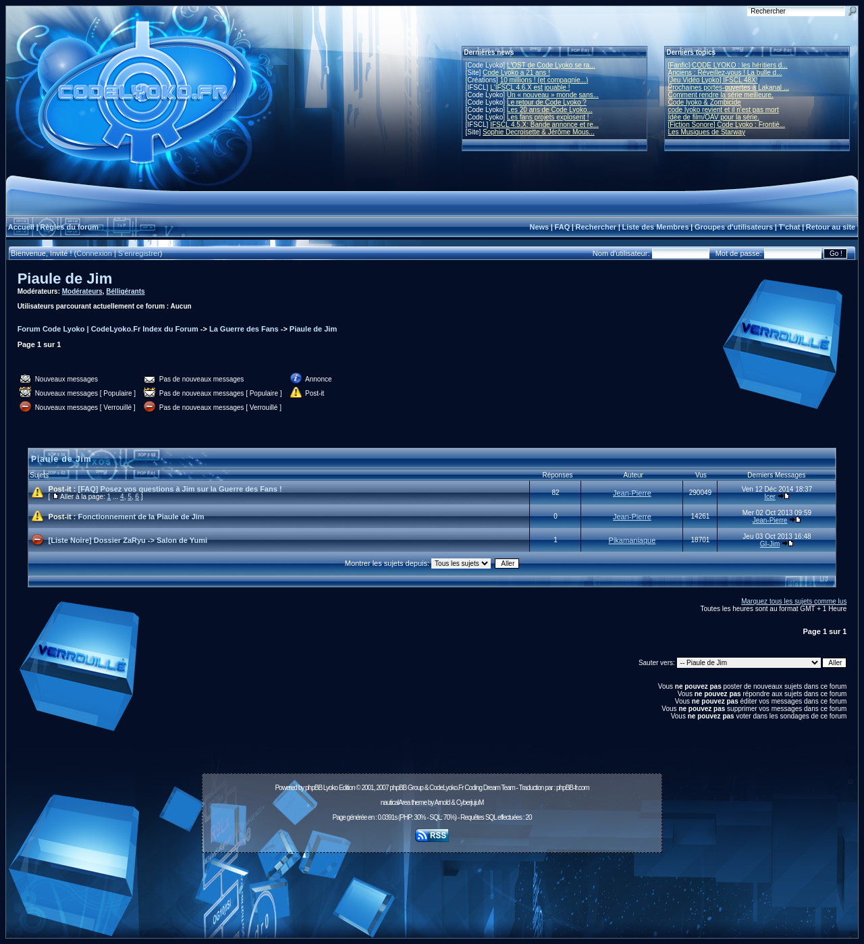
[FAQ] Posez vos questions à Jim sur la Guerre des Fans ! (180, 489)
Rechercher (596, 227)
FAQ (562, 227)
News (539, 227)
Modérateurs (82, 291)
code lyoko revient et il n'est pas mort (723, 109)
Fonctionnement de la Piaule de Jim (141, 517)
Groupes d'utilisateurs (734, 227)
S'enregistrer (139, 253)
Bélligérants (125, 291)
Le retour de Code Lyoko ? (547, 102)
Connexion (94, 253)
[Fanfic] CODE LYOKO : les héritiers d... (728, 65)
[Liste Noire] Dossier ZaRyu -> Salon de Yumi (128, 540)
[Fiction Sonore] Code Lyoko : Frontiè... (727, 124)
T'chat (790, 227)
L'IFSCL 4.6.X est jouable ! (530, 87)
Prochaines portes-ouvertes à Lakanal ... (729, 87)
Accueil (21, 227)
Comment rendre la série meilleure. (721, 95)
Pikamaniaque (632, 540)
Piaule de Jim (65, 278)
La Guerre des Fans (244, 329)
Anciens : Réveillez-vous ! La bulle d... (725, 72)
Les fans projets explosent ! (548, 117)
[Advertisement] (432, 888)
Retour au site (830, 227)
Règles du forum (69, 227)
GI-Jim (770, 544)
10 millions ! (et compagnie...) (544, 80)
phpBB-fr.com (572, 787)
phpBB (313, 787)
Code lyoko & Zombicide (704, 102)
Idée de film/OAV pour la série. (713, 117)
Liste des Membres (655, 227)
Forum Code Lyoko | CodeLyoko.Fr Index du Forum (108, 329)
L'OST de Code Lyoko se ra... (551, 65)
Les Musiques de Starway (707, 132)
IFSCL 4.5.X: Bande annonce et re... (544, 124)
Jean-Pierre (632, 493)
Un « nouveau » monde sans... (553, 95)
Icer (770, 496)
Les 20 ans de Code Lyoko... (550, 109)
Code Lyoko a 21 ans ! (516, 72)
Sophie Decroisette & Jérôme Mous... (539, 132)
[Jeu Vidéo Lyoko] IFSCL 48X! (713, 80)
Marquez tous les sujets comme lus (793, 601)
